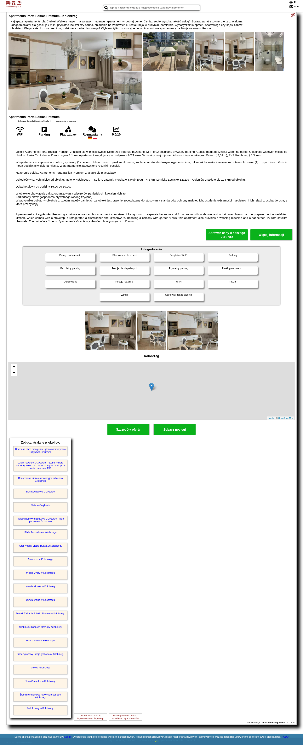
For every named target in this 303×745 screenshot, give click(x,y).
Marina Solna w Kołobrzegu (40, 640)
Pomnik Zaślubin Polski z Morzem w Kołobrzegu (40, 613)
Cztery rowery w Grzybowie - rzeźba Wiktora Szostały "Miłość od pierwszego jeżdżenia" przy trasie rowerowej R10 (40, 465)
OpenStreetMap (285, 418)
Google (67, 737)
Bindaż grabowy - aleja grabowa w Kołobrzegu (40, 654)
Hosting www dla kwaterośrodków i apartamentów (125, 717)
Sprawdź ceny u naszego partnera (227, 234)
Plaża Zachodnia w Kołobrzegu (40, 532)
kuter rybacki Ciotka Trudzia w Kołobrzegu (40, 545)
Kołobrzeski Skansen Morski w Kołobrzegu (40, 627)
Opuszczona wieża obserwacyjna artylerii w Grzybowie (40, 479)
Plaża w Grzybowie (40, 505)
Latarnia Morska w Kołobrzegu (40, 586)
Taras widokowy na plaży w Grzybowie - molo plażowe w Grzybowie (40, 520)
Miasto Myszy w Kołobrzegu (40, 573)
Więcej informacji (271, 234)
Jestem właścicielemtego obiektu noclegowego (90, 717)
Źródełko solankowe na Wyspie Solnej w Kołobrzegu (40, 696)
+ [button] (14, 367)
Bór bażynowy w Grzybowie (40, 491)
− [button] (14, 373)
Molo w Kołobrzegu (40, 667)
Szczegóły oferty (128, 429)
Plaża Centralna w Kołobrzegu (40, 681)
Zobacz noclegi (174, 429)
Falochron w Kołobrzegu (40, 559)
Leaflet (271, 418)
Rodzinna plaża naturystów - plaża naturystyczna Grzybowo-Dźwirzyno (40, 450)
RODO (285, 737)
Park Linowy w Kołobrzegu (40, 708)
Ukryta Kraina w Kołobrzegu (40, 600)
